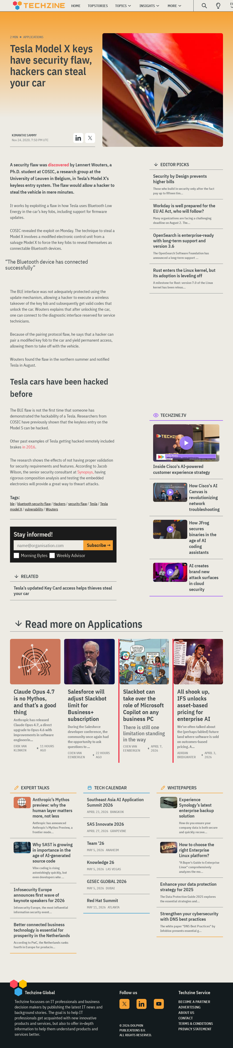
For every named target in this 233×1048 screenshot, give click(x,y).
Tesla (93, 503)
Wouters (52, 509)
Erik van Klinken (20, 748)
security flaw (77, 503)
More (172, 5)
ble (12, 503)
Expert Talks (35, 788)
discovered (58, 165)
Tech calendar (110, 788)
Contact (185, 1018)
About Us (186, 1012)
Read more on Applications (83, 624)
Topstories (98, 5)
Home (76, 5)
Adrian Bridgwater (186, 755)
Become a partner (194, 1001)
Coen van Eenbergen (76, 755)
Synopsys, (86, 472)
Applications (33, 37)
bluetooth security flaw (34, 503)
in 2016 (28, 447)
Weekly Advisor (71, 555)
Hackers (59, 503)
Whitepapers (182, 788)
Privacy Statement (194, 1029)
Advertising (189, 1007)
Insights (147, 5)
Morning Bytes (34, 555)
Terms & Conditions (195, 1023)
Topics (121, 5)
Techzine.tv (173, 415)
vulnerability (34, 509)
